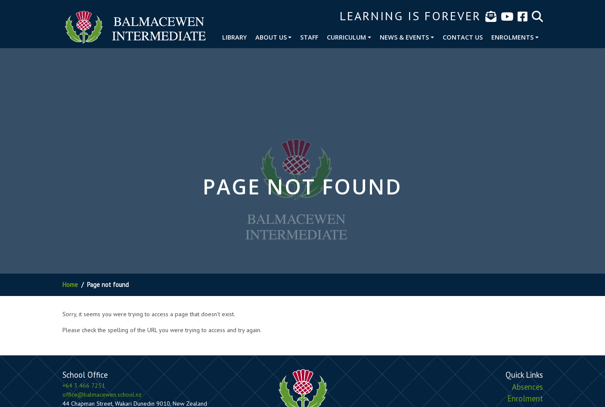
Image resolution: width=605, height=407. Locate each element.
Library (234, 37)
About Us (271, 37)
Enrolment (525, 398)
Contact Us (463, 37)
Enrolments (512, 37)
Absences (527, 387)
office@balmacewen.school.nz (102, 394)
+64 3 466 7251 (83, 385)
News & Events (404, 37)
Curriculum (346, 37)
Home (70, 285)
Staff (309, 37)
